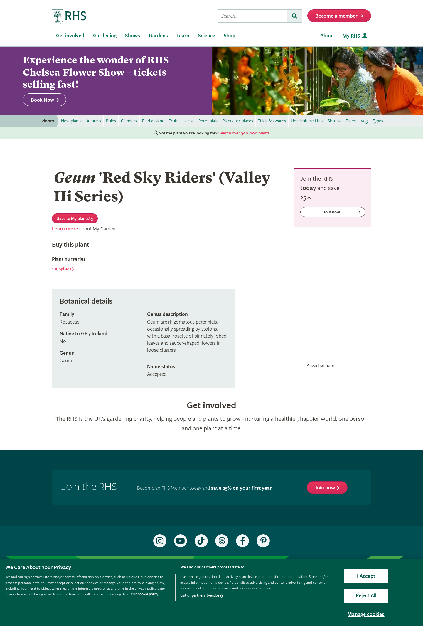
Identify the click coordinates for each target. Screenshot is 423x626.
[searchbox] (252, 16)
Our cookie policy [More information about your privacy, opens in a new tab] (144, 594)
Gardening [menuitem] (105, 36)
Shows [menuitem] (132, 36)
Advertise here (320, 365)
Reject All (366, 596)
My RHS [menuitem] (351, 36)
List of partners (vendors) (201, 595)
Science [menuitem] (206, 36)
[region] (211, 592)
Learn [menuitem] (182, 36)
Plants (47, 121)
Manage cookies (366, 614)
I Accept (366, 576)
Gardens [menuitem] (158, 36)
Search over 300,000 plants (243, 133)
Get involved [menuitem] (70, 36)
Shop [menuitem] (229, 36)
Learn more (65, 229)
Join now (325, 488)
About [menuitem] (327, 36)
